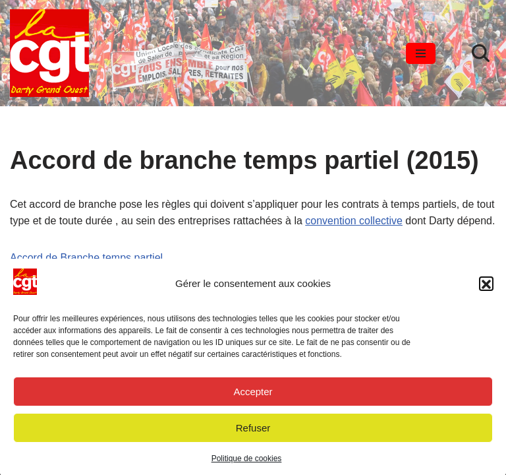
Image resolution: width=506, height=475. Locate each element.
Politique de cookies (246, 462)
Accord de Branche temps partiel (86, 257)
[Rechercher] (481, 53)
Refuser (253, 431)
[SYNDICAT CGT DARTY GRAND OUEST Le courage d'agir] (49, 53)
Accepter (252, 394)
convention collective (354, 220)
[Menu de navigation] (421, 53)
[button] (486, 287)
